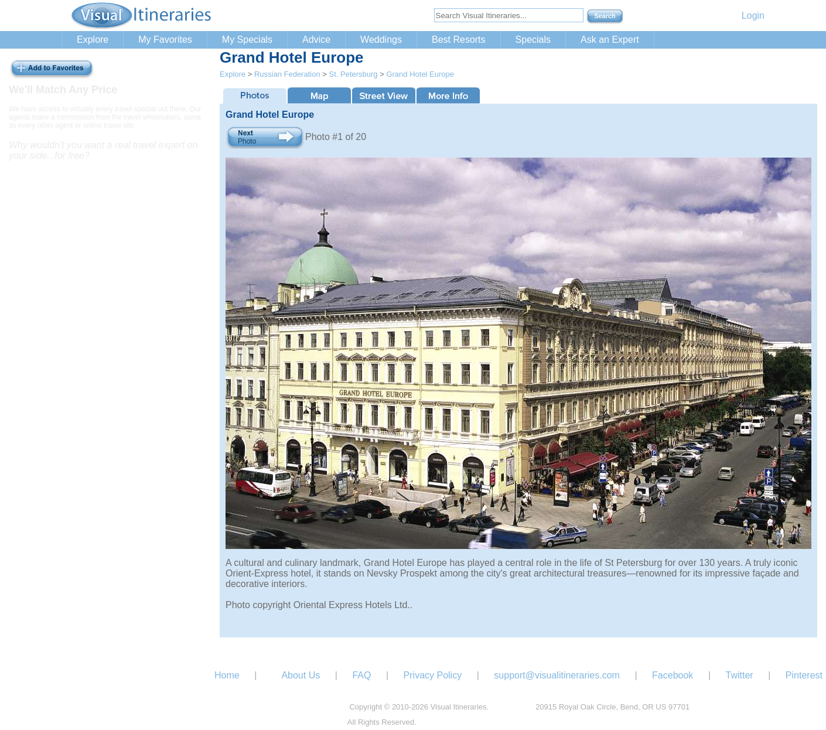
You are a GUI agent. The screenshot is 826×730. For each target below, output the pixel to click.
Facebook (672, 675)
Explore (92, 40)
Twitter (739, 675)
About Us (300, 675)
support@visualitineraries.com (557, 675)
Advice (316, 40)
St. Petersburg (353, 74)
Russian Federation (287, 74)
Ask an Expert (610, 40)
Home (227, 675)
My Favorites (165, 40)
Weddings (381, 40)
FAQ (361, 675)
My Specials (247, 40)
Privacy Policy (433, 675)
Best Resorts (459, 40)
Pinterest (804, 675)
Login (753, 16)
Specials (533, 40)
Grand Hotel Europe (420, 74)
